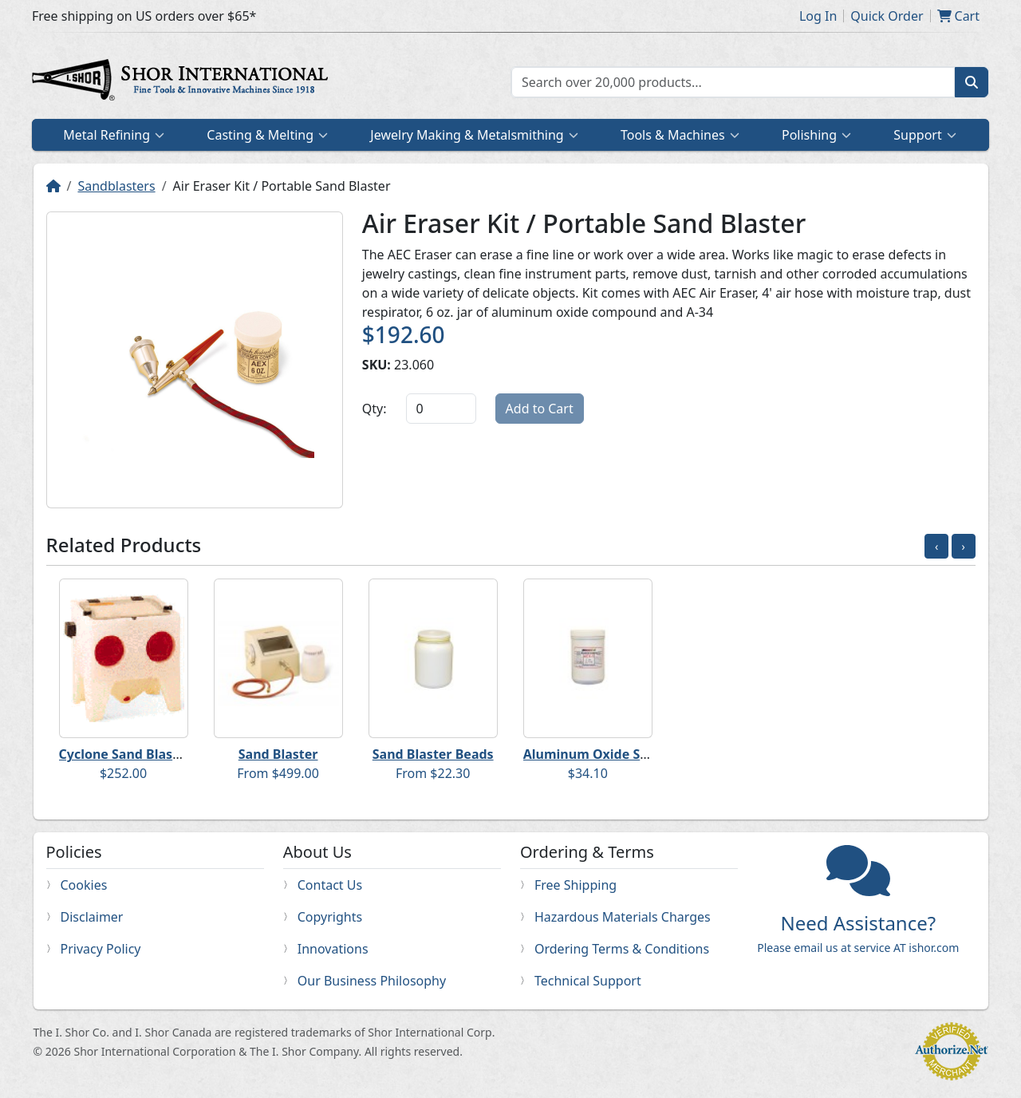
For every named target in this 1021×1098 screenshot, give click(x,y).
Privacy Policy (101, 949)
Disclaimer (92, 917)
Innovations (333, 949)
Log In (818, 16)
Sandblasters (116, 186)
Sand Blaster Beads (433, 754)
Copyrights (330, 917)
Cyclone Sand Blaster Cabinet (151, 754)
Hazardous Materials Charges (622, 917)
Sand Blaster (278, 754)
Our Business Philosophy (372, 980)
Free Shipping (575, 885)
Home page (183, 82)
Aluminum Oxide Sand (593, 754)
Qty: (374, 408)
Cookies (84, 885)
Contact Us (330, 885)
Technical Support (587, 980)
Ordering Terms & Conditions (621, 949)
